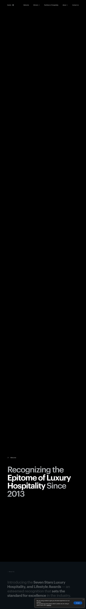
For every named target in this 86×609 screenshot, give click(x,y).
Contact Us (75, 5)
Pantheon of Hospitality (51, 5)
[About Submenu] (67, 5)
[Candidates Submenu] (39, 5)
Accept (78, 603)
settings (49, 605)
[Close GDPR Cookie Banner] (83, 599)
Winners (35, 5)
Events (9, 5)
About (64, 5)
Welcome (26, 5)
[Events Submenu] (12, 5)
